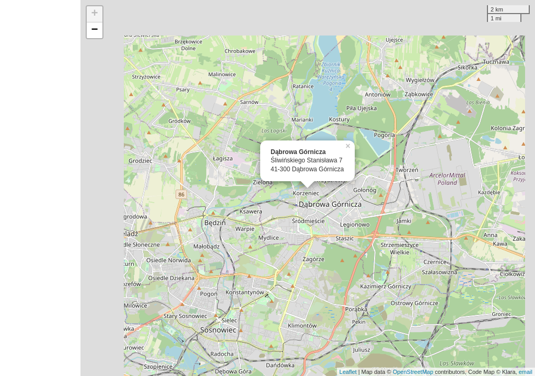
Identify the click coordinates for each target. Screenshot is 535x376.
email (525, 372)
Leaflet (348, 372)
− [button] (94, 30)
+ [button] (94, 14)
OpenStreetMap (413, 372)
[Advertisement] (40, 188)
